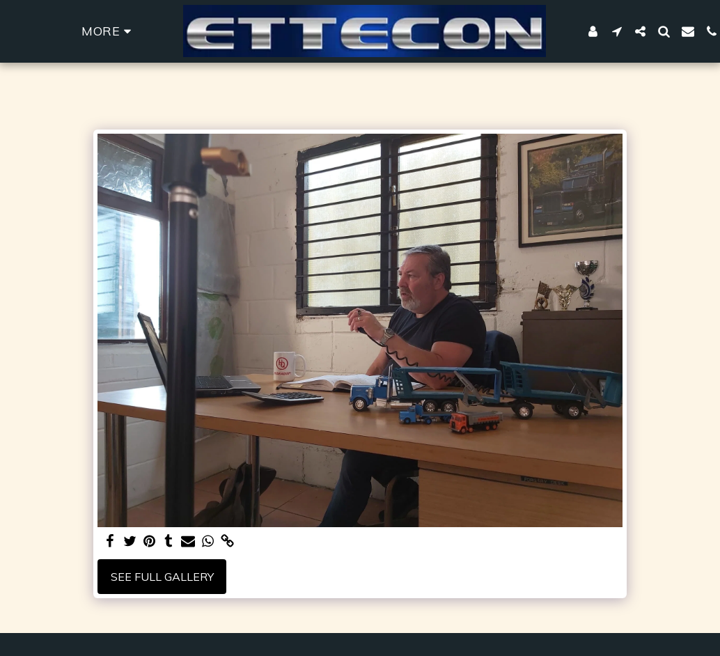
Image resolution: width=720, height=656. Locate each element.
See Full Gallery (162, 577)
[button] (617, 31)
